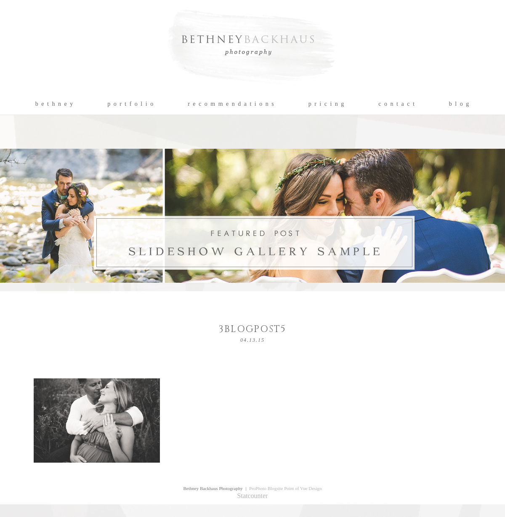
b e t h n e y (54, 104)
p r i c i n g (326, 104)
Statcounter (252, 495)
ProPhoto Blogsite (266, 488)
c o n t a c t (396, 104)
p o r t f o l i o (130, 104)
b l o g (459, 104)
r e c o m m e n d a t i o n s (231, 104)
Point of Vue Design (303, 488)
